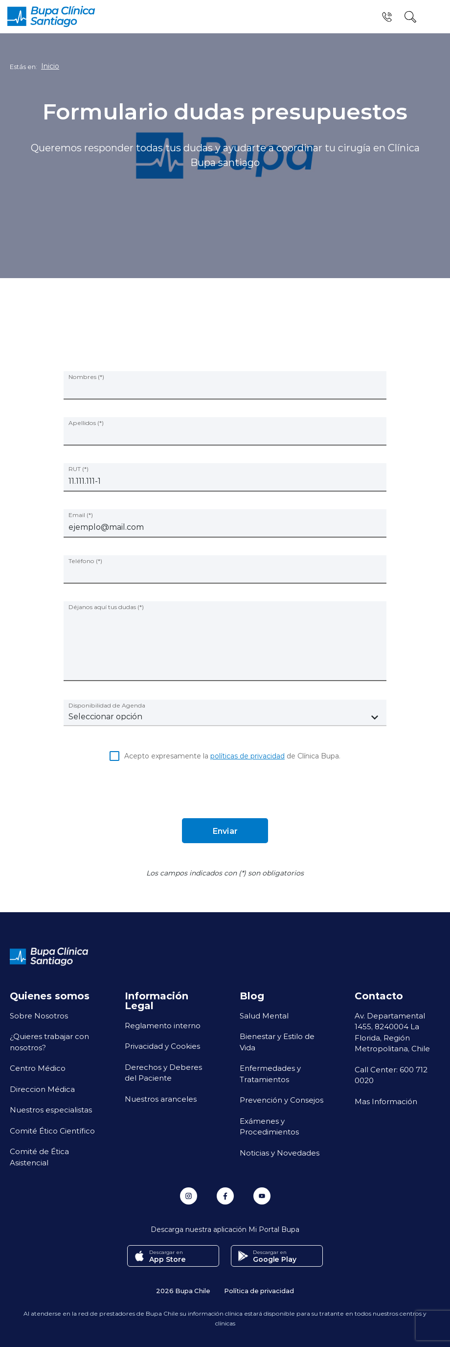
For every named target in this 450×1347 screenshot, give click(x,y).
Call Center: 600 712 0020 (391, 1075)
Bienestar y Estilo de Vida (277, 1041)
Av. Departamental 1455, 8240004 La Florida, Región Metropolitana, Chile (392, 1032)
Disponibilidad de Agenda (106, 705)
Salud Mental (264, 1015)
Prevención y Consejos (281, 1100)
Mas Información (386, 1101)
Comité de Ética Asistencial (39, 1156)
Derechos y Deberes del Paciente (163, 1072)
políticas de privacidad (247, 755)
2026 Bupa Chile (183, 1290)
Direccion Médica (42, 1089)
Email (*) (80, 515)
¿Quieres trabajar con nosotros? (49, 1041)
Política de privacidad (259, 1290)
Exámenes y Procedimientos (269, 1126)
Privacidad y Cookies (162, 1046)
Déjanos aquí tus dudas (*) (106, 607)
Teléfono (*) (85, 561)
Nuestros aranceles (161, 1099)
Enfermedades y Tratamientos (270, 1073)
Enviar (225, 831)
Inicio (50, 66)
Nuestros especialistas (51, 1109)
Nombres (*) (86, 376)
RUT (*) (78, 469)
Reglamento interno (163, 1025)
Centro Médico (38, 1068)
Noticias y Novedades (279, 1153)
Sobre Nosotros (39, 1015)
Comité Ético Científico (52, 1130)
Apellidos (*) (86, 422)
